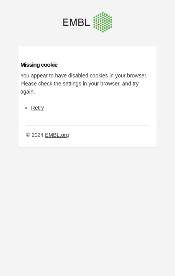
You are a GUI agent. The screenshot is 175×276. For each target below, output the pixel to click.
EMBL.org (57, 135)
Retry (37, 108)
